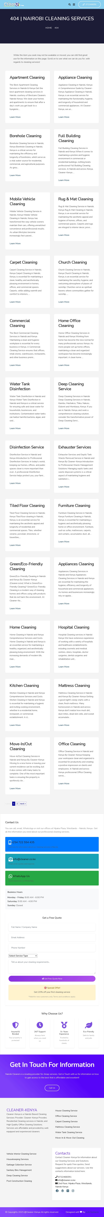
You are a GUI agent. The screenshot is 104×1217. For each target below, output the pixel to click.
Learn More (15, 117)
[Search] (69, 4)
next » (23, 803)
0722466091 (89, 4)
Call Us (52, 1088)
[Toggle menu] (74, 4)
